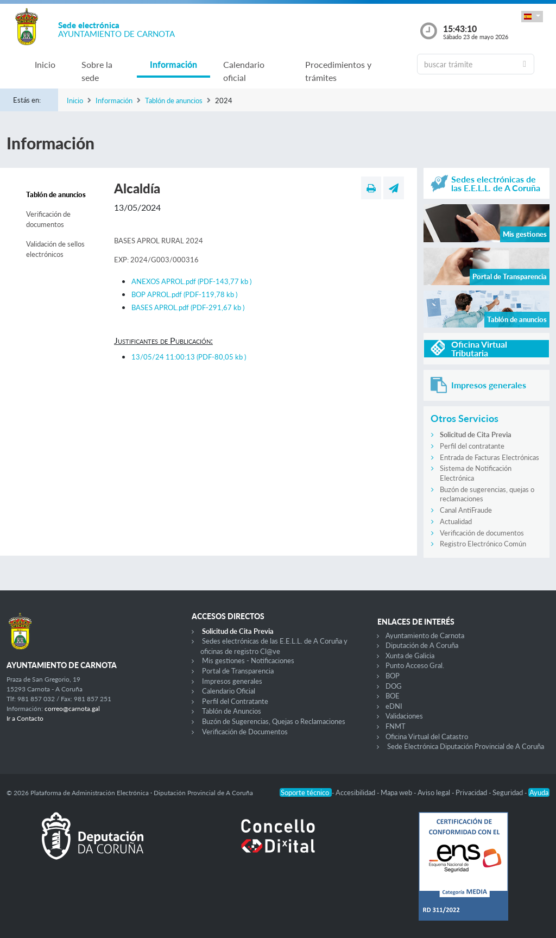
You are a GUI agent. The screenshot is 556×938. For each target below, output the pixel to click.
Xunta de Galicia (410, 655)
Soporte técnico (306, 792)
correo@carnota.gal (72, 708)
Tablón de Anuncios (231, 711)
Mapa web (397, 792)
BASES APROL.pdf (187, 307)
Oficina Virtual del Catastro (427, 736)
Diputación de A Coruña (422, 645)
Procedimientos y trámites (338, 71)
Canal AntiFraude (466, 510)
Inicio (45, 64)
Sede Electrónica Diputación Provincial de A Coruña (465, 746)
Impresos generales (232, 681)
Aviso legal (435, 792)
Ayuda (538, 792)
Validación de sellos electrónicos (55, 249)
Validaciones (404, 716)
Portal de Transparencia (238, 670)
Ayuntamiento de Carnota (425, 635)
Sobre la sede (96, 71)
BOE (393, 695)
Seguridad (508, 792)
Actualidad (456, 521)
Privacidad (472, 792)
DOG (394, 686)
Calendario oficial (243, 71)
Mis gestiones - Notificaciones (248, 660)
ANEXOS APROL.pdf (191, 281)
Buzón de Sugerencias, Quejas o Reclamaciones (273, 721)
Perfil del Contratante (235, 701)
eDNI (394, 706)
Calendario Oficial (228, 691)
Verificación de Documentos (245, 731)
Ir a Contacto (25, 718)
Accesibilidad (356, 792)
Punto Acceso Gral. (415, 665)
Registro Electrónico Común (483, 543)
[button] (532, 16)
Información (173, 64)
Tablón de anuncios (174, 100)
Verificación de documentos (48, 219)
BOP (393, 675)
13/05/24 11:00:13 (188, 356)
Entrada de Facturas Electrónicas (489, 457)
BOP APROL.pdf (184, 294)
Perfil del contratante (472, 446)
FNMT (396, 726)
